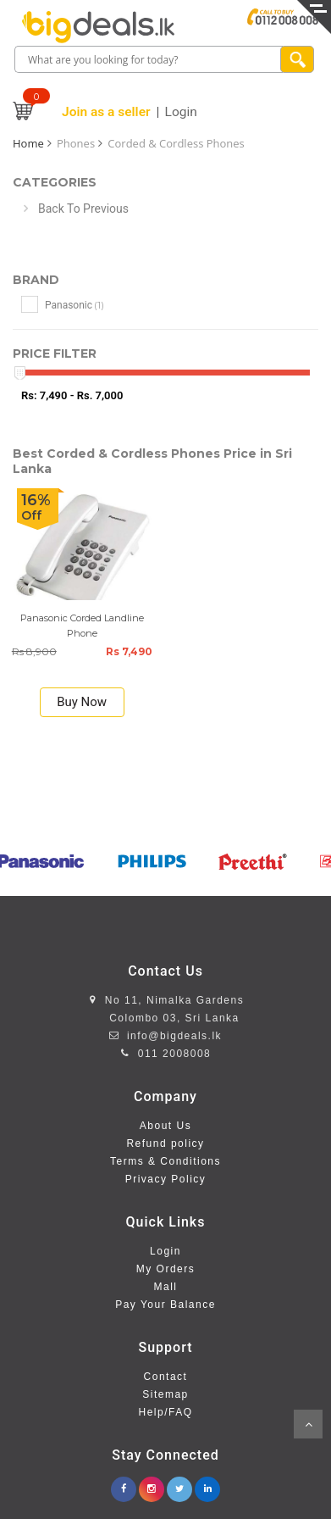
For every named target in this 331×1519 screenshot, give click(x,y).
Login (165, 1251)
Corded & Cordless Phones (176, 143)
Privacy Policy (166, 1179)
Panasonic (62, 304)
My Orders (166, 1269)
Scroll (308, 1424)
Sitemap (165, 1394)
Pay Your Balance (165, 1304)
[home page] (98, 27)
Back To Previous (83, 208)
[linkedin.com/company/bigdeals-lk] (207, 1484)
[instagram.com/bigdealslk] (151, 1484)
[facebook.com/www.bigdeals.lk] (123, 1484)
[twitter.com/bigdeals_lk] (179, 1484)
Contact (166, 1377)
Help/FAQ (165, 1412)
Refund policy (165, 1143)
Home (28, 143)
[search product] (297, 59)
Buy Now (82, 701)
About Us (165, 1126)
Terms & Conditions (165, 1161)
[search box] (149, 60)
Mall (165, 1287)
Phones (76, 143)
